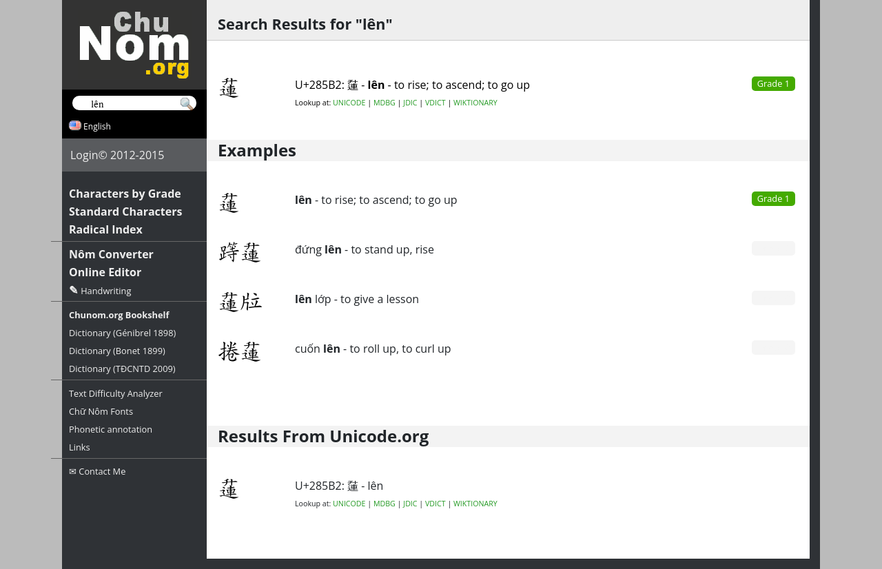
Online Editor (105, 272)
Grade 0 (773, 248)
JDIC (410, 102)
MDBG (384, 102)
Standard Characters (125, 211)
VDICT (435, 102)
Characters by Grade (125, 193)
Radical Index (106, 229)
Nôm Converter (111, 254)
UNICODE (349, 102)
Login (84, 155)
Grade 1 (773, 198)
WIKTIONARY (475, 102)
